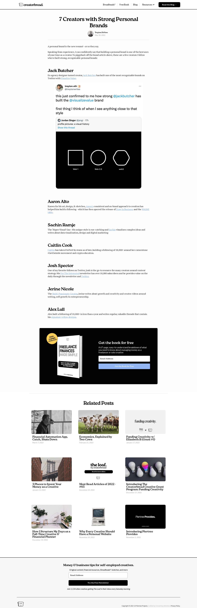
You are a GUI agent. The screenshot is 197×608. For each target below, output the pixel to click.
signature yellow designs (63, 317)
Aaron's (89, 206)
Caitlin (51, 249)
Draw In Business (124, 209)
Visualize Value (68, 78)
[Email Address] (124, 361)
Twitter (85, 276)
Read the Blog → (169, 5)
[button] (148, 4)
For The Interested (69, 273)
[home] (31, 4)
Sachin (112, 229)
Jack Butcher (89, 75)
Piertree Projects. (142, 606)
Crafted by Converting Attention (159, 606)
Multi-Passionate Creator (65, 293)
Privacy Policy (175, 606)
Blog (135, 4)
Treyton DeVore (101, 32)
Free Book (124, 4)
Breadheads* (109, 4)
